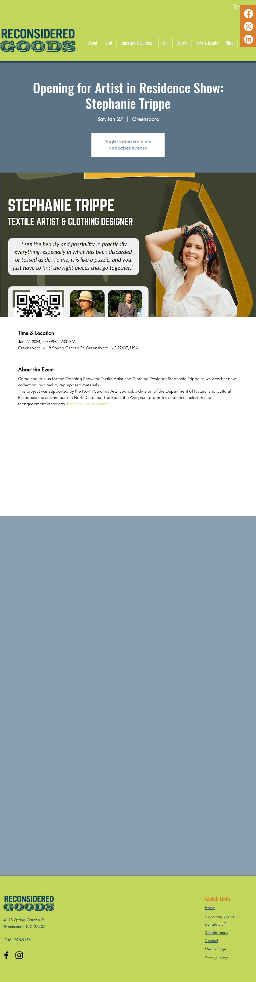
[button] (92, 43)
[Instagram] (248, 26)
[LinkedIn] (248, 39)
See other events (128, 148)
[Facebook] (248, 13)
